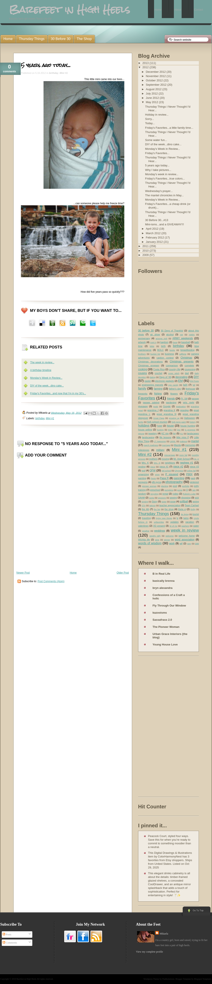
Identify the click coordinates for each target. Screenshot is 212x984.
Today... (150, 123)
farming (158, 388)
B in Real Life (161, 573)
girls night (188, 402)
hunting (160, 430)
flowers (174, 393)
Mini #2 (145, 454)
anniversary (144, 338)
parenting (179, 478)
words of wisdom (150, 543)
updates (174, 522)
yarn (189, 543)
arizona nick (161, 338)
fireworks (142, 393)
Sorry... (149, 119)
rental (165, 493)
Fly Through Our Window (169, 605)
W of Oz (173, 526)
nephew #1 (186, 462)
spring (196, 501)
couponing (190, 369)
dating (152, 377)
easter (148, 381)
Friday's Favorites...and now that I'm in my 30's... (58, 393)
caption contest (165, 357)
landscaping (148, 437)
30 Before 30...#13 (156, 220)
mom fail (183, 455)
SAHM (141, 497)
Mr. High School (181, 459)
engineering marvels (152, 385)
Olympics (179, 470)
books (172, 350)
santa (151, 498)
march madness (150, 445)
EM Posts (194, 381)
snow (173, 501)
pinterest (194, 482)
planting (164, 486)
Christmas (186, 357)
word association (185, 539)
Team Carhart (192, 505)
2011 (146, 246)
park (193, 478)
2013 (146, 63)
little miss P (182, 437)
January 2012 (155, 241)
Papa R (164, 478)
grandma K (169, 410)
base (175, 342)
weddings (159, 530)
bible (152, 346)
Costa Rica (159, 369)
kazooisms (160, 612)
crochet (158, 373)
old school (166, 470)
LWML (173, 441)
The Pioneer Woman (166, 626)
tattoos (152, 505)
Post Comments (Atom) (50, 581)
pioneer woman (149, 486)
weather (146, 531)
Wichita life (144, 539)
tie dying (185, 514)
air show (155, 334)
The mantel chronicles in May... (164, 195)
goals (155, 406)
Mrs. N (157, 463)
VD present (159, 525)
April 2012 (152, 228)
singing (145, 501)
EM (180, 380)
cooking (142, 369)
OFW (153, 470)
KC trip (165, 433)
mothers (153, 459)
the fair (157, 509)
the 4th (145, 509)
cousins (142, 373)
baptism (164, 342)
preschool (155, 490)
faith (185, 385)
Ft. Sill (184, 398)
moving (165, 459)
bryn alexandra (163, 587)
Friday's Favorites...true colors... (165, 178)
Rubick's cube (189, 494)
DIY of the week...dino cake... (47, 385)
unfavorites (159, 522)
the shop (168, 509)
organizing (143, 474)
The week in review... (42, 362)
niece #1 (163, 466)
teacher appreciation (169, 505)
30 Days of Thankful (172, 330)
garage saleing (151, 402)
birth (163, 346)
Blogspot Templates (202, 979)
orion (157, 474)
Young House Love (165, 644)
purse (179, 490)
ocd (143, 470)
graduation (181, 406)
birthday (53, 73)
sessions (162, 498)
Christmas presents (181, 361)
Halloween (189, 418)
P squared (171, 474)
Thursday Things (153, 513)
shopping (186, 497)
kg (174, 433)
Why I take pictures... (158, 170)
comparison (172, 365)
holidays (144, 425)
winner (167, 539)
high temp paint (178, 422)
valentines (143, 525)
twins (186, 518)
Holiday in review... (156, 114)
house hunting (187, 425)
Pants (153, 478)
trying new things (164, 518)
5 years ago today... (46, 65)
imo (178, 430)
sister (164, 501)
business (169, 354)
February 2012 (155, 237)
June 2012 (153, 97)
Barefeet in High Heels (26, 979)
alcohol (170, 334)
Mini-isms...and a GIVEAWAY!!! (164, 224)
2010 (146, 250)
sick (197, 497)
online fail (191, 470)
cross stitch (173, 373)
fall (194, 385)
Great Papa (158, 418)
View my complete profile (149, 951)
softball (184, 501)
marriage (166, 445)
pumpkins (168, 490)
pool (175, 486)
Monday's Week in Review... (46, 377)
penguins (143, 482)
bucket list (155, 354)
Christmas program (148, 365)
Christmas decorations (150, 361)
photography (174, 482)
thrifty (192, 509)
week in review (185, 530)
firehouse (190, 388)
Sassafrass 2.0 (162, 619)
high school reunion (157, 422)
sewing (173, 497)
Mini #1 (64, 73)
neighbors (170, 462)
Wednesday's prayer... (159, 191)
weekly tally (155, 536)
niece (152, 467)
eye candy (173, 385)
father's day (175, 388)
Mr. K (196, 459)
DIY (196, 377)
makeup (183, 441)
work (172, 543)
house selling (145, 429)
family (142, 388)
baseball (185, 342)
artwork (142, 342)
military (160, 450)
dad (187, 373)
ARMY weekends (182, 338)
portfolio (185, 486)
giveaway (143, 406)
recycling (154, 494)
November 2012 (156, 76)
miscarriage (169, 455)
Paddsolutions (168, 979)
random (142, 493)
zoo (197, 543)
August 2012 (154, 89)
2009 (146, 255)
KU (181, 433)
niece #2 (178, 466)
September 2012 (156, 84)
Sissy (154, 501)
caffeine (182, 354)
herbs (140, 422)
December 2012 (156, 71)
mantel (195, 441)
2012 (146, 67)
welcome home (187, 535)
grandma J (153, 410)
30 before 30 (146, 330)
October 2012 (155, 80)
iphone (141, 433)
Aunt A (153, 342)
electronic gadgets (164, 381)
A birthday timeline (40, 370)
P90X (189, 474)
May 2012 (152, 102)
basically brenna (164, 580)
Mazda (177, 445)
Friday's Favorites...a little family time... (169, 127)
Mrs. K (145, 462)
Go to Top (196, 912)
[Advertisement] (155, 727)
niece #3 (194, 466)
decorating (181, 377)
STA (143, 505)
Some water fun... (156, 140)
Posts (7, 934)
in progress (190, 430)
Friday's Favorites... (157, 153)
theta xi (182, 509)
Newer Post (23, 572)
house (170, 425)
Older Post (123, 572)
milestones (143, 450)
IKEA (170, 430)
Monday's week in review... (161, 174)
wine (157, 539)
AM (181, 334)
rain (194, 490)
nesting (142, 466)
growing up (174, 418)
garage (195, 398)
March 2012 (153, 233)
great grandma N (166, 414)
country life (174, 369)
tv (177, 518)
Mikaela (164, 933)
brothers (142, 354)
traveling (146, 518)
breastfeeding (187, 350)
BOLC (160, 350)
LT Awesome (160, 441)
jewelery (152, 433)
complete (189, 365)
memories (190, 445)
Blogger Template (183, 979)
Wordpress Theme (151, 979)
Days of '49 (165, 377)
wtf (180, 543)
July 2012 (152, 93)
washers (185, 526)
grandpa (184, 410)
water (196, 525)
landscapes (193, 433)
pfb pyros (156, 482)
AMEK (192, 334)
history (193, 422)
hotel (159, 425)
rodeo (176, 493)
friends (171, 398)
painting (142, 478)
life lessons (165, 437)
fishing (158, 393)
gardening (171, 402)
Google (167, 406)
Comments (10, 942)
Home (73, 572)
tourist (196, 514)
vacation (189, 522)
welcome (169, 536)
